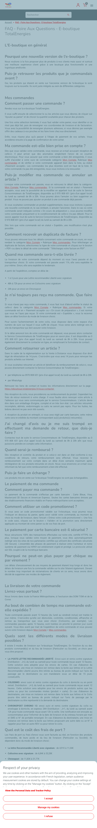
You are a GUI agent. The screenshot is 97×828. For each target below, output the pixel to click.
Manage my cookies (48, 807)
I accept (48, 798)
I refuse (48, 816)
